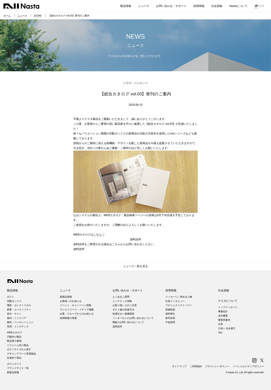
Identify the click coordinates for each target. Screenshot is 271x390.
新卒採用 (170, 318)
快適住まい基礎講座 (123, 313)
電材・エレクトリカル (19, 305)
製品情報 (12, 290)
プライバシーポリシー (217, 366)
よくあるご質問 (121, 296)
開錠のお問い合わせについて (128, 322)
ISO (220, 332)
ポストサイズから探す (19, 349)
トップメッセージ (227, 307)
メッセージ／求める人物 (178, 296)
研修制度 (170, 309)
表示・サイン (14, 313)
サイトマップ (179, 366)
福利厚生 (170, 313)
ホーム (7, 15)
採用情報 (170, 290)
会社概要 (223, 315)
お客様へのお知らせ (71, 301)
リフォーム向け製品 (18, 345)
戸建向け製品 (14, 336)
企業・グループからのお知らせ (77, 313)
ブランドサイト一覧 (18, 368)
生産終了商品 (14, 357)
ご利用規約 (196, 366)
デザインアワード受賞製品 (21, 353)
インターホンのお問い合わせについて (133, 318)
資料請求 (117, 326)
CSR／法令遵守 (226, 328)
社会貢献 (223, 290)
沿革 (220, 324)
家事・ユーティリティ (19, 309)
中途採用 (170, 322)
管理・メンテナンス (18, 326)
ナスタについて (227, 300)
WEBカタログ (14, 332)
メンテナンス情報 (122, 301)
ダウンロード (14, 363)
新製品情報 (13, 372)
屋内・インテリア (16, 318)
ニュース (22, 15)
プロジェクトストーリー (178, 305)
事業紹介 (223, 311)
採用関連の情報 (68, 318)
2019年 (38, 15)
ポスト (10, 296)
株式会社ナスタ (21, 6)
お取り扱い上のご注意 (125, 305)
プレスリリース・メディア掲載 (77, 309)
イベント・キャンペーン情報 (75, 305)
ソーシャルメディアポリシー (248, 366)
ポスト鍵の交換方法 (123, 309)
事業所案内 (224, 320)
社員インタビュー (175, 301)
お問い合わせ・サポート (128, 290)
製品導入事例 (14, 340)
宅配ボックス (14, 301)
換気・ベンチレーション (20, 322)
